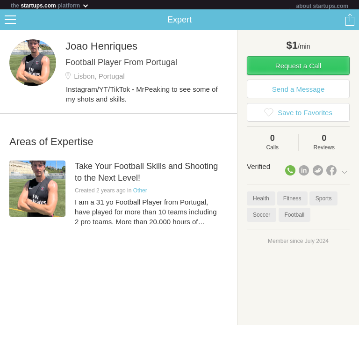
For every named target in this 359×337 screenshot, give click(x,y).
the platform (50, 5)
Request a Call (298, 68)
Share (349, 21)
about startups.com (322, 6)
